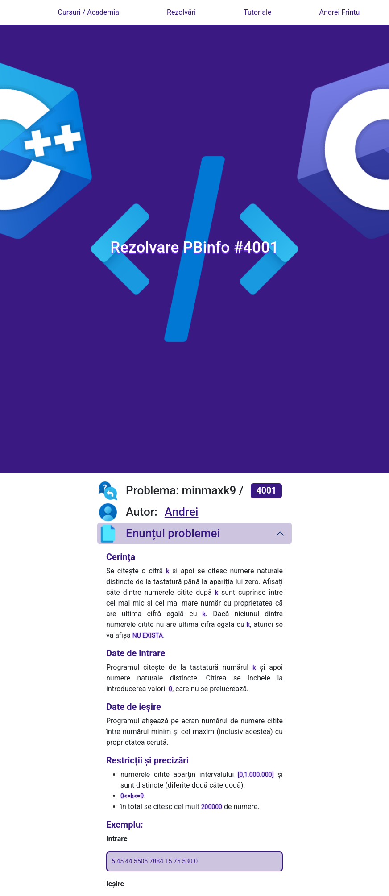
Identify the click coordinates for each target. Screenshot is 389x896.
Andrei (182, 512)
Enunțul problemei (158, 533)
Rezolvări (181, 12)
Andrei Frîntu (339, 12)
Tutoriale (257, 12)
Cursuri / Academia (88, 12)
